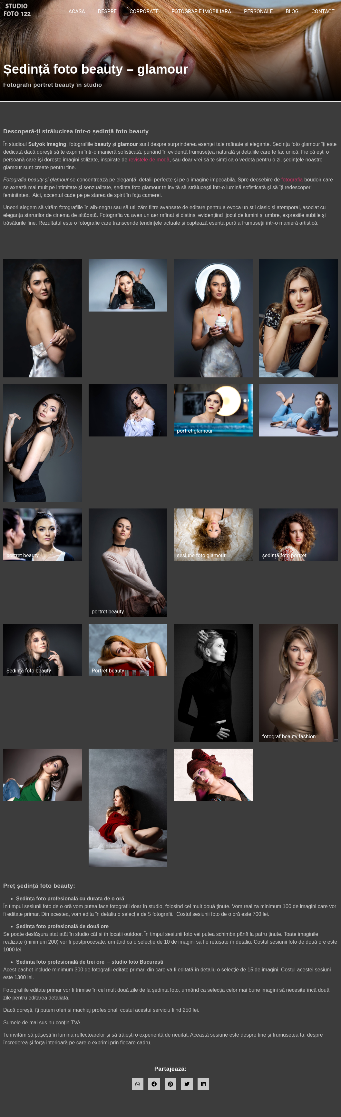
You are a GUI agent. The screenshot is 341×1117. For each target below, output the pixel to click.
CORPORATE (144, 11)
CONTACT (323, 11)
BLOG (292, 11)
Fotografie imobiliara (201, 11)
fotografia (292, 179)
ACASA (77, 11)
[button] (137, 1084)
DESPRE (107, 11)
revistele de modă (149, 159)
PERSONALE (258, 11)
